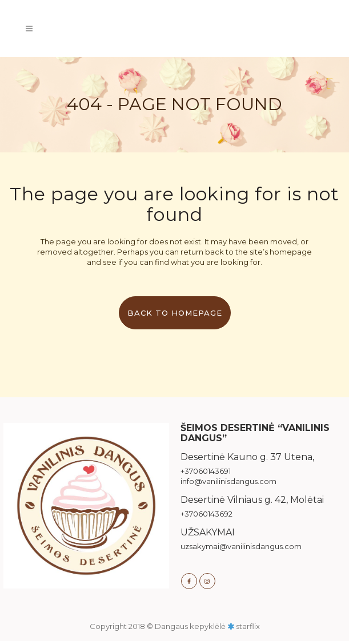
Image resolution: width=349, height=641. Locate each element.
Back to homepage (174, 312)
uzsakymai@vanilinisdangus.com (241, 546)
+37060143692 (206, 513)
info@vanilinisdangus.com (228, 481)
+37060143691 (205, 470)
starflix (248, 626)
